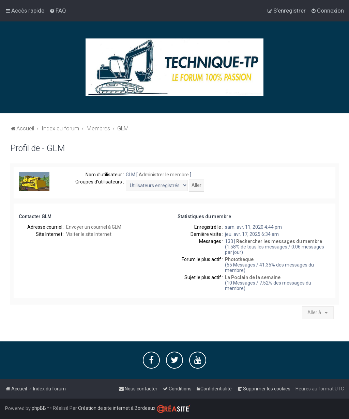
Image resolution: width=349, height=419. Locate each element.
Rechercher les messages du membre (279, 241)
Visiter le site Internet (88, 234)
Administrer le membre (164, 174)
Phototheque (239, 259)
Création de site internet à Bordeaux (116, 408)
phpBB (39, 408)
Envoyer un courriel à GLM (93, 226)
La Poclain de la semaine (252, 277)
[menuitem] (57, 10)
